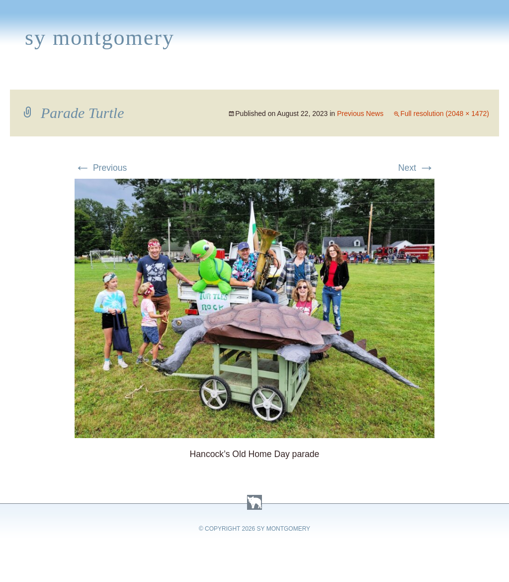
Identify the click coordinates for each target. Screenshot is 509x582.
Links (355, 78)
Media (208, 78)
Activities (255, 78)
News (171, 78)
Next (416, 168)
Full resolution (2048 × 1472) (444, 113)
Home (18, 78)
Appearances (115, 78)
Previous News (360, 113)
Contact (455, 78)
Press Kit (401, 78)
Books (57, 78)
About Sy (311, 78)
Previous (101, 168)
